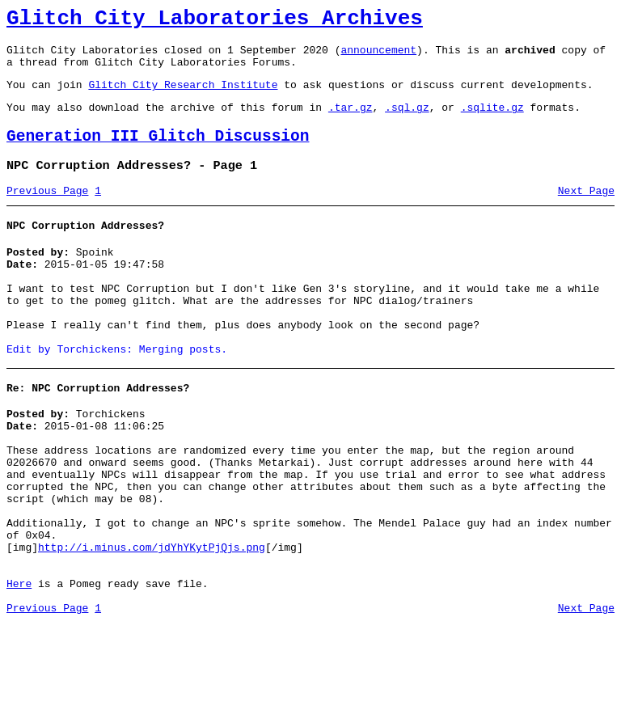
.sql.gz (407, 121)
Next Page (586, 212)
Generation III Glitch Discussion (157, 153)
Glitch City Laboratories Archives (214, 21)
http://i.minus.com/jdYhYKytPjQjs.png (151, 620)
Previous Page (47, 212)
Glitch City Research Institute (182, 96)
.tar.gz (350, 121)
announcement (378, 56)
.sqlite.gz (492, 121)
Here (19, 664)
